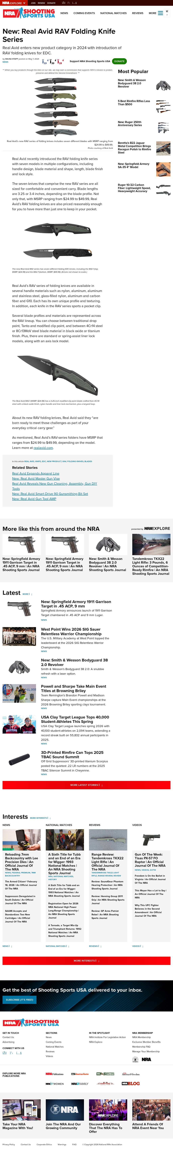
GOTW (153, 869)
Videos (137, 825)
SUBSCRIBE (19, 1000)
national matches (63, 876)
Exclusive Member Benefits (146, 1042)
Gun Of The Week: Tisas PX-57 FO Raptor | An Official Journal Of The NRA (150, 860)
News (64, 13)
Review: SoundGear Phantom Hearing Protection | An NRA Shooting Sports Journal (107, 885)
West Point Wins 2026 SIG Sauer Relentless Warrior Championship (71, 631)
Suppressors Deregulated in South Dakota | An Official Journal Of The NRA (20, 900)
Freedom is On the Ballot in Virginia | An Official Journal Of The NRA (150, 879)
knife (38, 461)
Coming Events (84, 13)
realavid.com (43, 447)
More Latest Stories (100, 785)
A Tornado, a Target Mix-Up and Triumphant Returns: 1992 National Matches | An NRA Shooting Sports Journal (64, 931)
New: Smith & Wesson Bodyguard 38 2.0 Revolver (74, 662)
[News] (10, 946)
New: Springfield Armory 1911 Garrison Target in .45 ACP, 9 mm (76, 604)
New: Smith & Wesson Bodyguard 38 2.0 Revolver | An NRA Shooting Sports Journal (107, 564)
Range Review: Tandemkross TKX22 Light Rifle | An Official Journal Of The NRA (107, 862)
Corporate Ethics (44, 1144)
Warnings (62, 1144)
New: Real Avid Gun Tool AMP (34, 498)
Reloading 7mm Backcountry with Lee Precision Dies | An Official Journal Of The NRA (21, 862)
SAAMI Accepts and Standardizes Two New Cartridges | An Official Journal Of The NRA (17, 916)
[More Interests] (49, 818)
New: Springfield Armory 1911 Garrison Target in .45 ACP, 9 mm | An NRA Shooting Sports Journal (21, 564)
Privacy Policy (9, 1144)
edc (44, 461)
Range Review (105, 875)
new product (54, 461)
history (52, 879)
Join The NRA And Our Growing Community (63, 1126)
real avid (29, 461)
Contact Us (8, 1037)
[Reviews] (99, 946)
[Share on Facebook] (45, 59)
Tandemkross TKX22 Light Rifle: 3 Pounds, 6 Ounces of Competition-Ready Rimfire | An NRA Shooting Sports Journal (150, 566)
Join (36, 3)
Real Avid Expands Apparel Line (35, 473)
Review (117, 875)
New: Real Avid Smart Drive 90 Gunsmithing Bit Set (50, 493)
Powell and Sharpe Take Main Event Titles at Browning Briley (73, 688)
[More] (30, 594)
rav (64, 461)
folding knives (75, 461)
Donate (55, 3)
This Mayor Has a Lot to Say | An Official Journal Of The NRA (150, 894)
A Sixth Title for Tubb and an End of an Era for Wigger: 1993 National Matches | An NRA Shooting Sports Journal (64, 863)
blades (88, 461)
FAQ (74, 1144)
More (25, 594)
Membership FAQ (141, 1047)
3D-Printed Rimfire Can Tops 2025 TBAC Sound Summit (72, 754)
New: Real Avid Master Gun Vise (36, 478)
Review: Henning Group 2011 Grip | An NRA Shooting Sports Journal (108, 900)
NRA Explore (95, 1042)
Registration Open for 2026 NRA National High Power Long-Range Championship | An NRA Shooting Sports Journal (63, 910)
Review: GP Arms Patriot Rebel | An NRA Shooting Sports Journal (105, 914)
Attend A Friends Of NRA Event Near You (148, 1126)
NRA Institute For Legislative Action (107, 1037)
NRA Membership (141, 1037)
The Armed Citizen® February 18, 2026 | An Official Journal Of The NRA (21, 885)
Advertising (8, 1042)
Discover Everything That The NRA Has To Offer (105, 1128)
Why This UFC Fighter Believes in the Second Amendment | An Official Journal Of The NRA (148, 910)
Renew (44, 3)
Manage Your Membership (146, 1051)
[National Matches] (67, 946)
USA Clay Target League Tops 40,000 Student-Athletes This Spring (75, 719)
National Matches (113, 13)
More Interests (38, 818)
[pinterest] (61, 59)
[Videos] (141, 946)
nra (50, 876)
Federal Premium (21, 872)
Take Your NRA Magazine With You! (18, 1126)
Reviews (137, 13)
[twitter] (53, 59)
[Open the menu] (160, 13)
